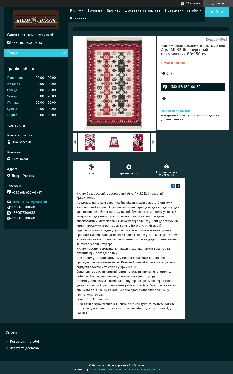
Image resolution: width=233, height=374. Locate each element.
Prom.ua (138, 365)
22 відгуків (193, 3)
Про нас (113, 10)
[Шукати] (63, 53)
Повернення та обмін (183, 10)
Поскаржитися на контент (106, 369)
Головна (95, 10)
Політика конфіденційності (143, 369)
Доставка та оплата (142, 10)
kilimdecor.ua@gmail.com (29, 202)
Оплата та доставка (24, 348)
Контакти (78, 18)
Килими (76, 10)
